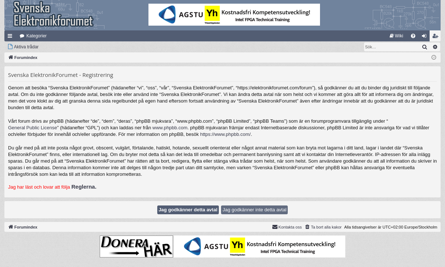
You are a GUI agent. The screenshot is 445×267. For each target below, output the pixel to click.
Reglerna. (83, 186)
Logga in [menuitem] (426, 37)
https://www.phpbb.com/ (225, 134)
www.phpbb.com (169, 127)
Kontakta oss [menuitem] (287, 226)
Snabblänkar (11, 37)
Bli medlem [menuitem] (437, 37)
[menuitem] (396, 35)
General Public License (32, 127)
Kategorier (36, 35)
